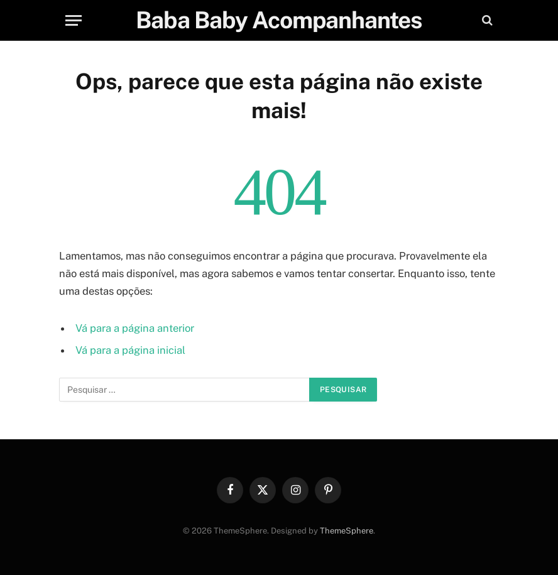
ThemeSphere (346, 530)
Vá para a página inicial (130, 350)
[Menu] (73, 20)
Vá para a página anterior (134, 328)
